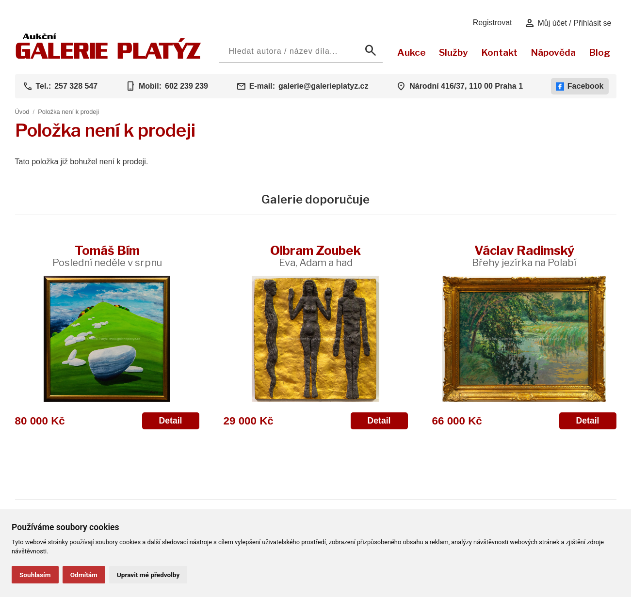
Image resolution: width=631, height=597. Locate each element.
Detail (170, 420)
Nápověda (553, 52)
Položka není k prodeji (68, 111)
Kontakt (499, 52)
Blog (599, 52)
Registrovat (492, 22)
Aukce (411, 52)
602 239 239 (186, 86)
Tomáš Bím (107, 255)
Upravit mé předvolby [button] (148, 575)
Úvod (22, 111)
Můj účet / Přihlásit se (568, 23)
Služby (453, 52)
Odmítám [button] (83, 575)
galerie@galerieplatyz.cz (323, 86)
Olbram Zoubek (315, 255)
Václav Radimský (524, 255)
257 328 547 (75, 86)
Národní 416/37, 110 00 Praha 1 (466, 86)
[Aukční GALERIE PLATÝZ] (108, 56)
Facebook (580, 86)
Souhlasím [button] (35, 575)
